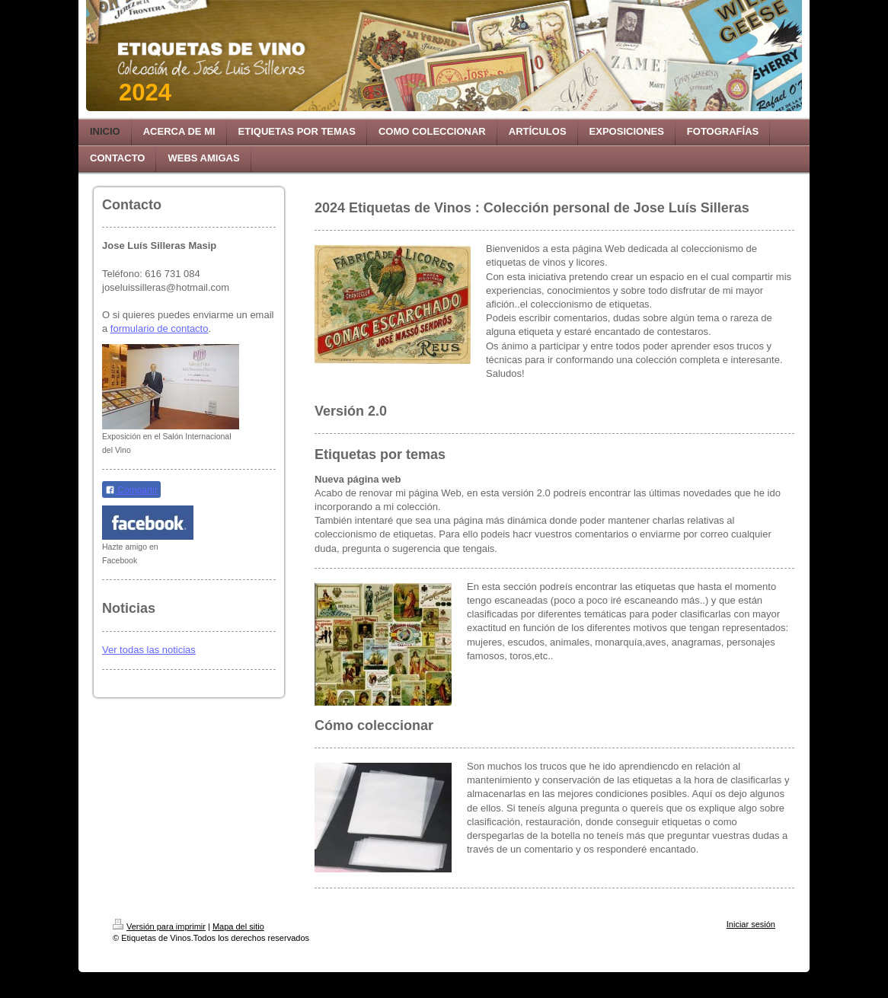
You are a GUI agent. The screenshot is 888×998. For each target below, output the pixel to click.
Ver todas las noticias (149, 649)
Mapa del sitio (238, 926)
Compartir (131, 490)
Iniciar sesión (751, 924)
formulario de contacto (159, 328)
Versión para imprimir (159, 926)
